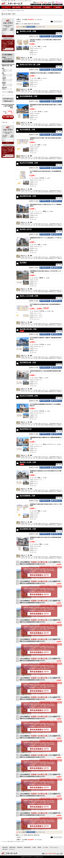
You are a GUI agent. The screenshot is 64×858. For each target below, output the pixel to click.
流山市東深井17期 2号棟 (28, 529)
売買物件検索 (19, 847)
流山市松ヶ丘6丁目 (26, 229)
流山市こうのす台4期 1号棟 (29, 296)
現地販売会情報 (12, 847)
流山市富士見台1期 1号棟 (28, 329)
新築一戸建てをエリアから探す (14, 10)
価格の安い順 (30, 23)
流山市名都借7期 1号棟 (27, 129)
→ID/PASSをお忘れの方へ (8, 38)
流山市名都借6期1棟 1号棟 (28, 96)
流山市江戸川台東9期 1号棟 (29, 395)
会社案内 (34, 847)
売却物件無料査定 (27, 847)
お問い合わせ (5, 849)
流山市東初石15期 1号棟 (28, 362)
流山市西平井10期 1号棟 (28, 196)
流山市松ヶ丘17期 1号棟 (28, 31)
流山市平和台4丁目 (26, 429)
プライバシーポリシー (54, 847)
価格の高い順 (36, 23)
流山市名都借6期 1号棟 (27, 495)
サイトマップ (11, 849)
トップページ (4, 10)
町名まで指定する (7, 58)
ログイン (8, 36)
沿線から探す (4, 122)
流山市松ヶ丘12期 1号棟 (28, 462)
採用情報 (39, 847)
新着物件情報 (5, 847)
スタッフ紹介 (45, 847)
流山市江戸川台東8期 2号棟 (29, 163)
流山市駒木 (23, 262)
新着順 (25, 23)
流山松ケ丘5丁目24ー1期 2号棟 (30, 64)
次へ (60, 21)
